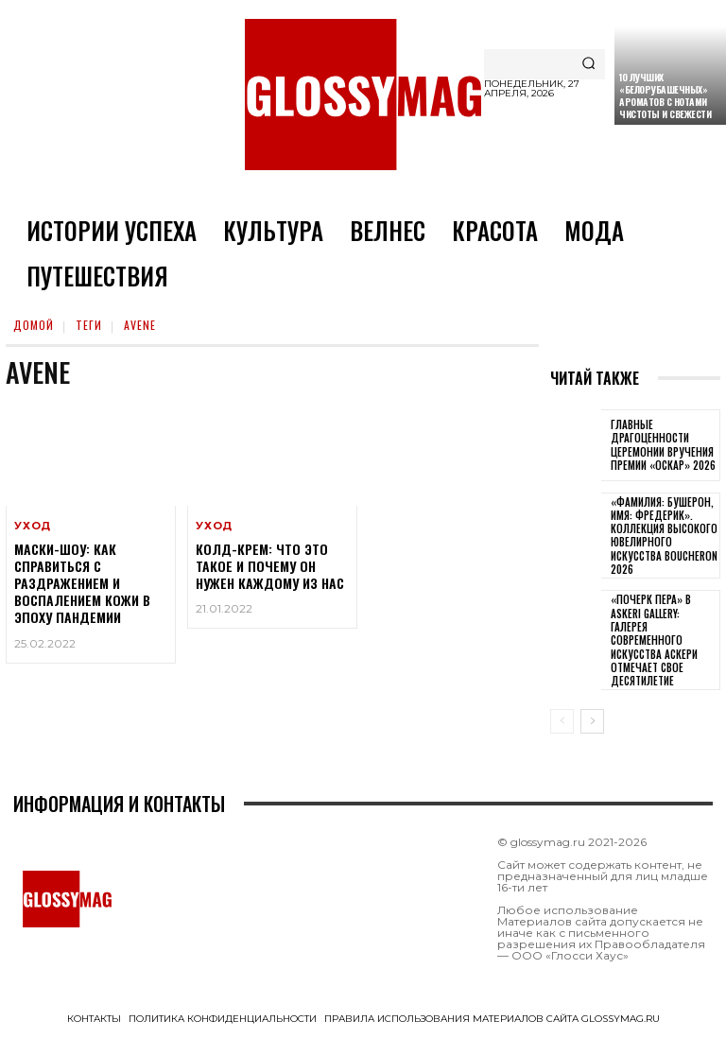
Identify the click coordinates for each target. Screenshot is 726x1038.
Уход (32, 526)
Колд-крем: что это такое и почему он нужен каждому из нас (270, 566)
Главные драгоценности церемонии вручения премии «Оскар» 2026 (663, 445)
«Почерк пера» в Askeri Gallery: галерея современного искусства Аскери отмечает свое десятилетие (654, 640)
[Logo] (363, 94)
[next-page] (592, 721)
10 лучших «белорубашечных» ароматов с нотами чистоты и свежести (665, 95)
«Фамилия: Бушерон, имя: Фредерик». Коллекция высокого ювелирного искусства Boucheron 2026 (664, 535)
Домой (33, 325)
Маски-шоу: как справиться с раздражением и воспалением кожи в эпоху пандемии (82, 583)
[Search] (588, 64)
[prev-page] (562, 721)
